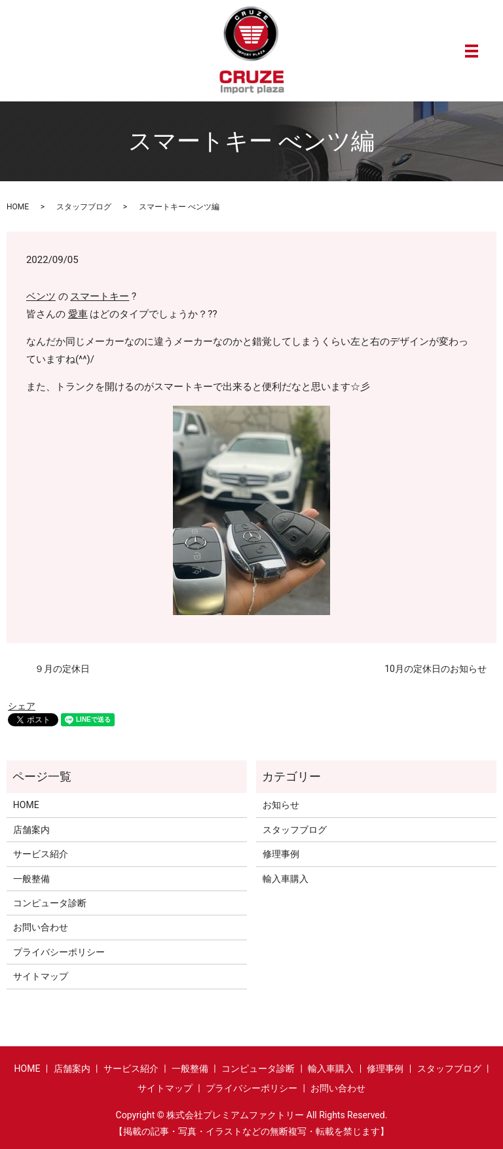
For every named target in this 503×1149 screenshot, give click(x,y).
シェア (21, 706)
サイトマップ (40, 976)
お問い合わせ (40, 927)
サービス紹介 (40, 854)
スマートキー (99, 296)
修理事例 (281, 854)
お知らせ (281, 805)
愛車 (78, 314)
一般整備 (31, 879)
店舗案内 (31, 829)
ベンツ (41, 296)
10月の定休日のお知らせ (435, 668)
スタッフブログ (83, 206)
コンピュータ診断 (49, 903)
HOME (18, 206)
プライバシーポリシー (59, 952)
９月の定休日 (53, 668)
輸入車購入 (285, 879)
